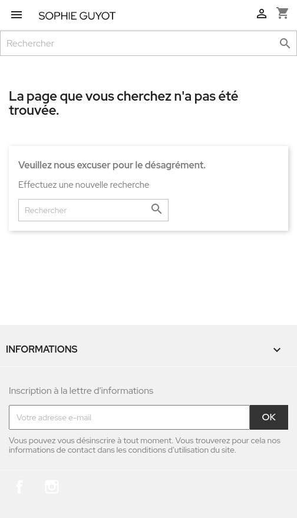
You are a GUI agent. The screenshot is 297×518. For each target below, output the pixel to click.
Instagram (51, 486)
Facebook (19, 486)
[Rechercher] (148, 43)
